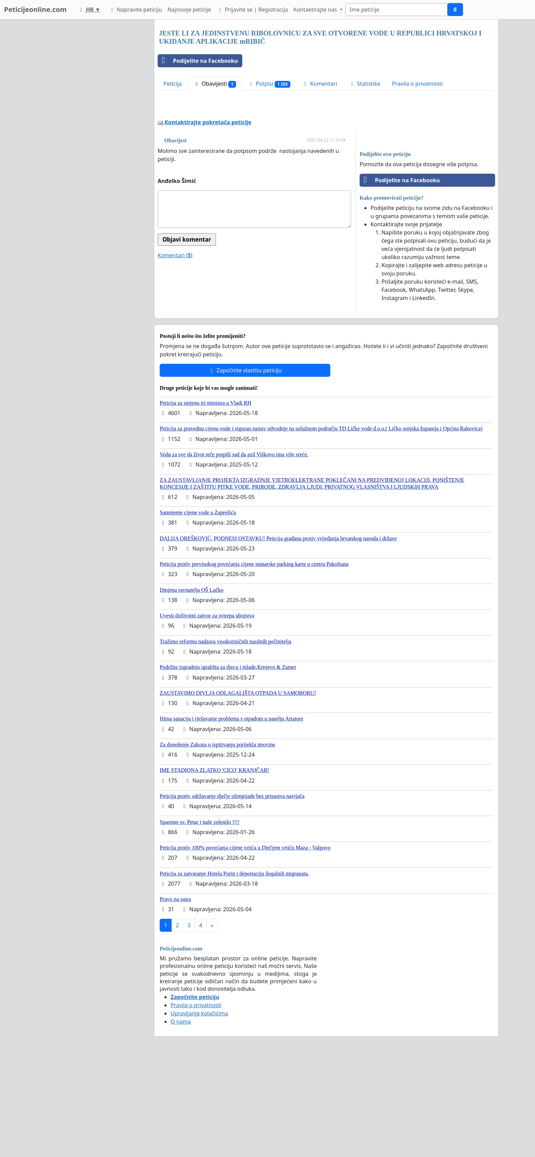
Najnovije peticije (189, 9)
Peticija (172, 83)
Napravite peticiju (135, 9)
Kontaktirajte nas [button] (315, 9)
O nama (181, 1021)
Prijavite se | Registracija (252, 9)
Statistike (364, 83)
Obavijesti (214, 84)
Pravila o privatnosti (417, 83)
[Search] (396, 9)
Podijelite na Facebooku (198, 61)
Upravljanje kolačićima (199, 1013)
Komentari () (175, 255)
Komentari (319, 83)
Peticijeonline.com (35, 9)
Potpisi (269, 84)
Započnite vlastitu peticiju (245, 370)
